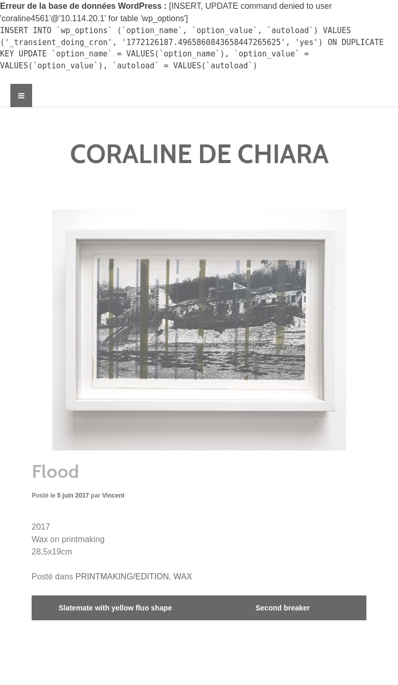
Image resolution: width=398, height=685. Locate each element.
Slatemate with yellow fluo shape (115, 608)
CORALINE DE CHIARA (199, 154)
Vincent (113, 495)
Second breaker (282, 608)
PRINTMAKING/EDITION (122, 576)
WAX (183, 576)
